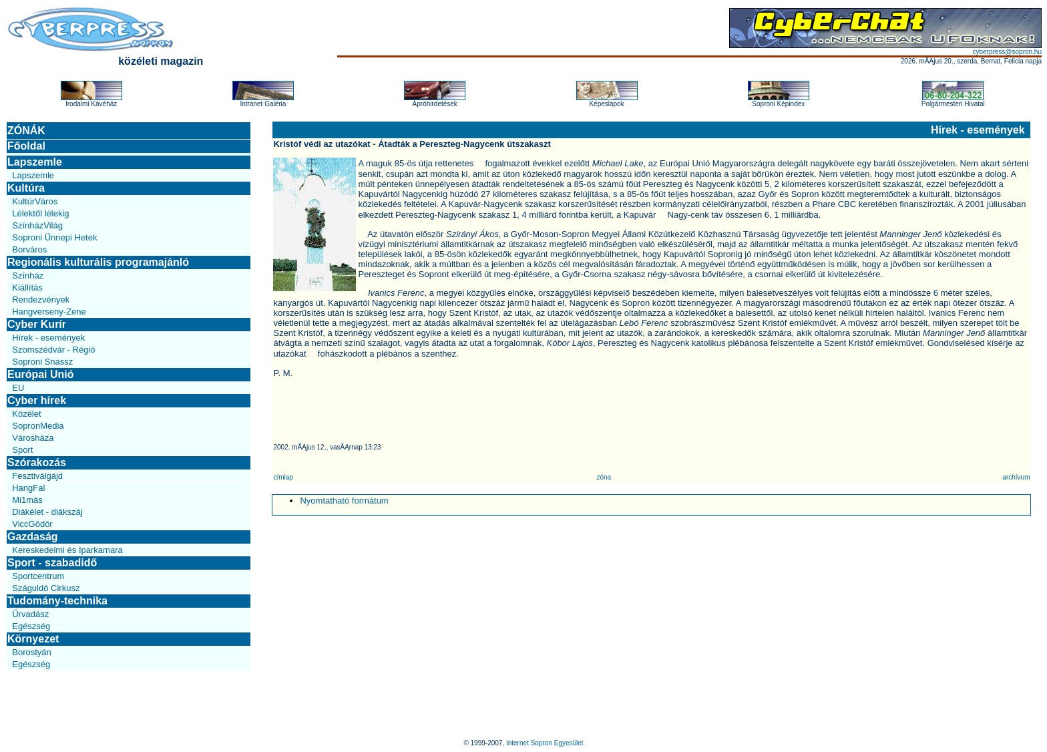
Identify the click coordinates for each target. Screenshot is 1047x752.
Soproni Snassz (42, 362)
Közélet (26, 414)
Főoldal (26, 146)
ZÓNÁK (26, 130)
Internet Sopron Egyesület (545, 743)
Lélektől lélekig (40, 213)
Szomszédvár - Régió (53, 350)
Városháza (32, 438)
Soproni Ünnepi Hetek (54, 237)
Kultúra (26, 188)
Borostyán (31, 652)
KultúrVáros (34, 201)
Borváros (29, 249)
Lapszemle (34, 162)
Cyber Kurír (36, 324)
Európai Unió (40, 374)
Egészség (31, 626)
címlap (282, 477)
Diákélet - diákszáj (47, 512)
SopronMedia (37, 426)
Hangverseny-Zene (49, 312)
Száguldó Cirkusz (45, 588)
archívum (1016, 477)
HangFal (28, 488)
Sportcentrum (38, 576)
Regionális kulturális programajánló (98, 262)
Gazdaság (32, 536)
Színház (27, 275)
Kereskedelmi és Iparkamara (67, 550)
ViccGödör (32, 524)
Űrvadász (30, 614)
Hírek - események (48, 338)
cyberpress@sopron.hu (1007, 51)
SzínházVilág (37, 225)
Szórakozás (36, 462)
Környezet (33, 638)
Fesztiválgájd (37, 476)
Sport (22, 450)
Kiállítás (27, 288)
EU (18, 388)
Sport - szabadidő (52, 562)
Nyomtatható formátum (344, 501)
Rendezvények (40, 300)
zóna (603, 477)
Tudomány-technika (57, 600)
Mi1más (27, 500)
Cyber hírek (36, 400)
